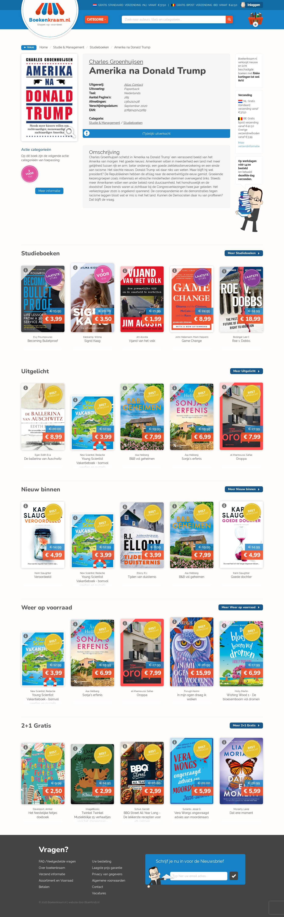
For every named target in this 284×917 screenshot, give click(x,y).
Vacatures (99, 893)
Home (43, 47)
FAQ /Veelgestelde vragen (57, 861)
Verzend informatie (52, 874)
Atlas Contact (133, 84)
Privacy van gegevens (107, 874)
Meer (242, 253)
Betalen (44, 887)
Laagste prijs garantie (107, 867)
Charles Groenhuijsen (116, 62)
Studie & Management (68, 47)
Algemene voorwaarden (108, 880)
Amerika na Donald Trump (132, 47)
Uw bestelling (101, 861)
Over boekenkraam (52, 867)
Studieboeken (99, 47)
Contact (97, 887)
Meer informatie (49, 191)
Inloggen (254, 5)
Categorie (96, 19)
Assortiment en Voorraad (56, 880)
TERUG (29, 47)
